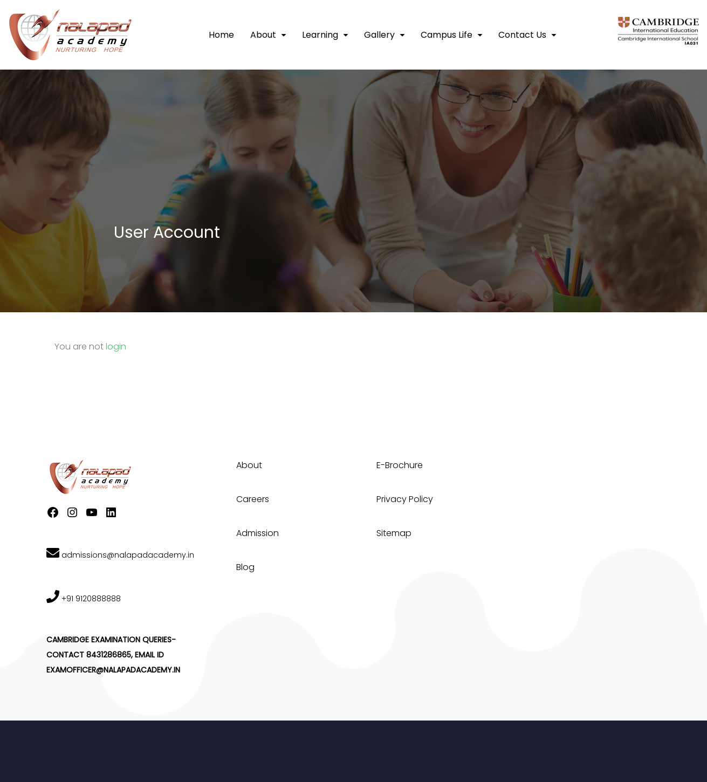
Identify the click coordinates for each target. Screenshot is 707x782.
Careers (252, 499)
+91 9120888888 (83, 598)
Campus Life (446, 35)
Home (221, 35)
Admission (257, 533)
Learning (320, 35)
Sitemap (393, 533)
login (116, 346)
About (263, 35)
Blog (245, 567)
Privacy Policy (404, 499)
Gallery (379, 35)
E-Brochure (399, 465)
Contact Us (522, 35)
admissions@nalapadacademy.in (120, 555)
